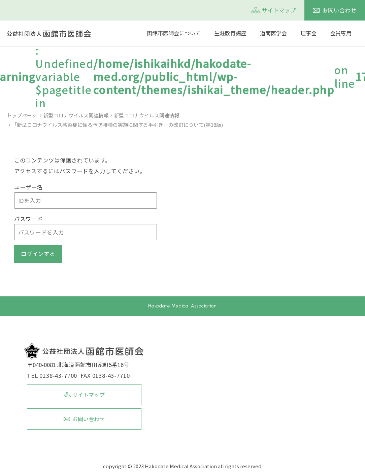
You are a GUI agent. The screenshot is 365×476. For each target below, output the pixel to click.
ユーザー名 (28, 187)
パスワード (28, 219)
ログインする (38, 254)
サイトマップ (279, 10)
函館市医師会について (174, 33)
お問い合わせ (339, 10)
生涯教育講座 (230, 33)
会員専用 (341, 33)
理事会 (308, 33)
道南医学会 (273, 33)
